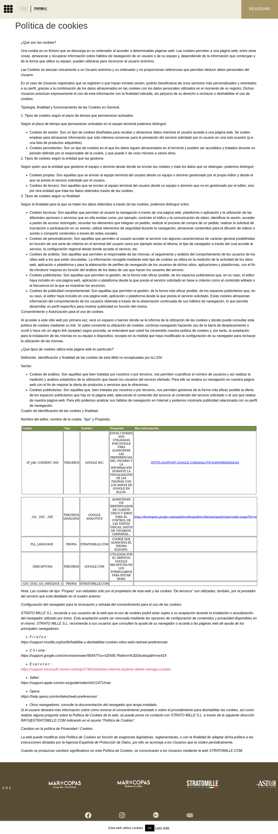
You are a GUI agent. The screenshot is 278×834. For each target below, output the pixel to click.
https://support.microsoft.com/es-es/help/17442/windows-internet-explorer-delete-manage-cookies (96, 669)
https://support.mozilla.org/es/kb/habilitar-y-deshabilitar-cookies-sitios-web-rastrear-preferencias (94, 642)
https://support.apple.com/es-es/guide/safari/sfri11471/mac (66, 683)
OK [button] (150, 828)
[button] (8, 8)
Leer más (162, 828)
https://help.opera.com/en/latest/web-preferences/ (59, 696)
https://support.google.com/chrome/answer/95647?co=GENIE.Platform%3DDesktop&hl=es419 (93, 655)
